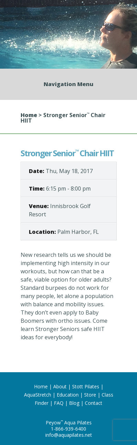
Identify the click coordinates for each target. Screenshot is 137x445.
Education (68, 394)
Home (29, 115)
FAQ (59, 403)
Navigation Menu (68, 84)
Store (90, 394)
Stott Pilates (85, 386)
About (60, 386)
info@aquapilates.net (68, 435)
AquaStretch (37, 394)
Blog (74, 403)
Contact (93, 403)
